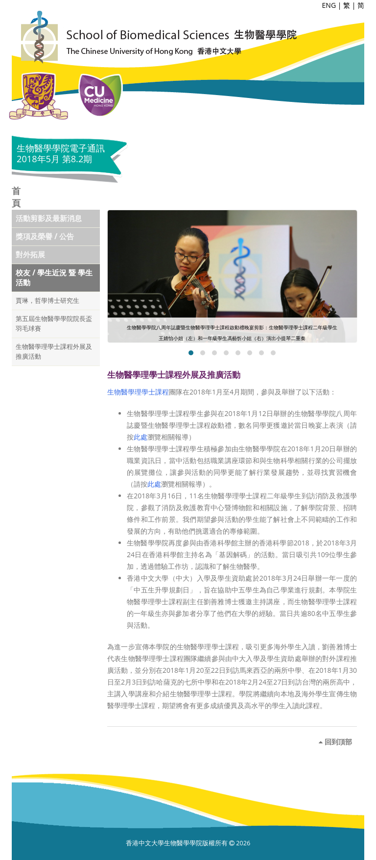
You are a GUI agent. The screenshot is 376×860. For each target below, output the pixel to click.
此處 (140, 437)
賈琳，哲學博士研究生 (47, 300)
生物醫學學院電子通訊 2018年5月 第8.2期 (61, 153)
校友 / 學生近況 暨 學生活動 (54, 278)
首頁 (16, 197)
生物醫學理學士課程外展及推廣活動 (54, 352)
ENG (329, 5)
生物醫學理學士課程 (138, 391)
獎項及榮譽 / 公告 (45, 236)
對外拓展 (30, 254)
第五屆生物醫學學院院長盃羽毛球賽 (54, 324)
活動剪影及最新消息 (49, 218)
